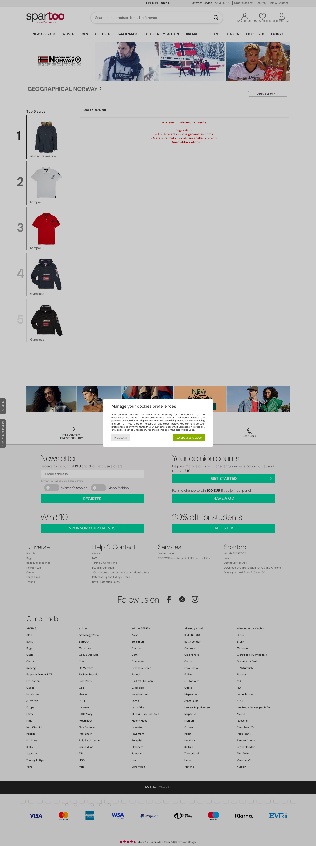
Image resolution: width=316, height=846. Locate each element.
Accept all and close (189, 437)
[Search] (216, 17)
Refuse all (120, 437)
